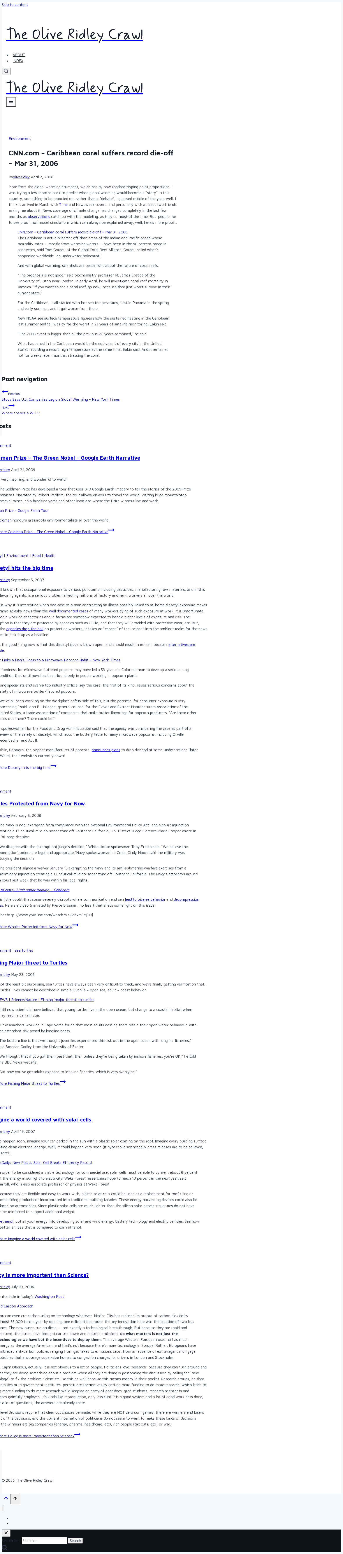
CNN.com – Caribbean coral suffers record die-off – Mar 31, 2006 (73, 232)
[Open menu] (11, 102)
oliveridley (21, 177)
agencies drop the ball (24, 629)
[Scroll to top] (6, 1499)
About (19, 55)
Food (36, 555)
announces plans (106, 750)
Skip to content (15, 4)
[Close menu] (3, 1508)
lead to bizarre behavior (145, 899)
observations (39, 216)
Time (63, 204)
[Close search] (6, 1533)
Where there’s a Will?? (94, 408)
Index (18, 61)
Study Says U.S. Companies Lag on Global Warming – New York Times (94, 395)
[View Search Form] (6, 71)
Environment (20, 138)
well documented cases (68, 611)
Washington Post (49, 1296)
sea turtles (24, 950)
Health (49, 555)
